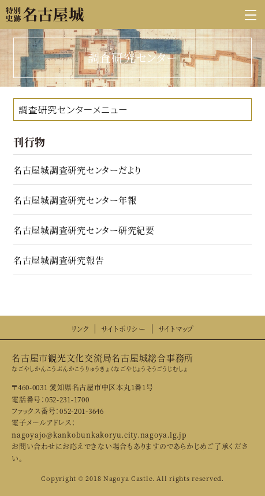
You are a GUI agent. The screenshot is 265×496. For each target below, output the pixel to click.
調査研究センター (55, 109)
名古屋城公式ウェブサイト (45, 14)
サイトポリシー (123, 329)
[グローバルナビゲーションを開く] (250, 14)
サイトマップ (176, 329)
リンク (80, 329)
